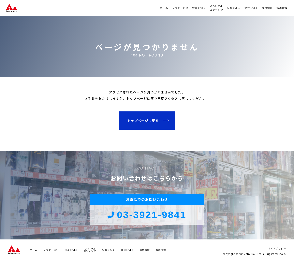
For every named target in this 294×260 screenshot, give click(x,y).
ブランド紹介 (180, 8)
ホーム (164, 8)
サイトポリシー (277, 248)
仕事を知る (199, 8)
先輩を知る (233, 8)
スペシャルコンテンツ (216, 8)
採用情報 (267, 8)
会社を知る (251, 8)
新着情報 (281, 8)
